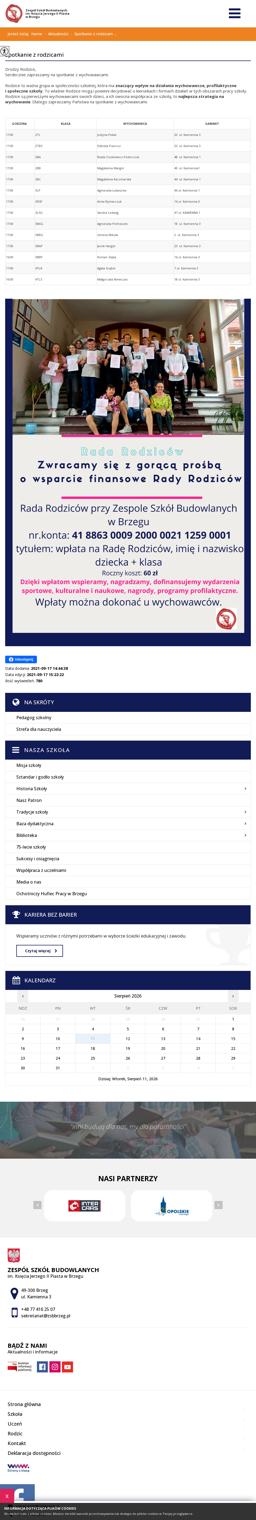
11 (93, 1038)
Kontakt (17, 1443)
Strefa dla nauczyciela (38, 729)
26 (128, 1058)
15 (233, 1038)
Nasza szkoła (47, 750)
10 (58, 1038)
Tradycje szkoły (32, 812)
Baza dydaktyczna (34, 824)
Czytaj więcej (41, 950)
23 (23, 1058)
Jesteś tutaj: (19, 34)
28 (198, 1058)
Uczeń (15, 1424)
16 (23, 1048)
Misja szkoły (28, 765)
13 (163, 1038)
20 (163, 1048)
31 (58, 1067)
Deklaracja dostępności (34, 1453)
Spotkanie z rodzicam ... (92, 34)
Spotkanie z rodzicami (34, 55)
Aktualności (55, 34)
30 (23, 1067)
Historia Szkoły (31, 789)
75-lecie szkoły (31, 847)
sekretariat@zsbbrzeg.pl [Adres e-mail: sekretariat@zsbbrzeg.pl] (45, 1316)
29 (233, 1058)
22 (233, 1048)
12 (128, 1038)
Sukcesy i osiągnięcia (37, 859)
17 (58, 1048)
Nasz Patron (29, 800)
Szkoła (15, 1414)
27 (163, 1058)
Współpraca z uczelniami (41, 870)
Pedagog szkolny (33, 718)
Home (36, 34)
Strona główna (24, 1404)
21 (198, 1048)
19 (128, 1048)
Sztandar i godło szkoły (40, 777)
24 (58, 1058)
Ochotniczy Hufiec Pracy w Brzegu (51, 894)
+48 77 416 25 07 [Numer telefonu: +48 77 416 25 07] (38, 1309)
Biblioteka (26, 835)
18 (93, 1048)
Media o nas (28, 882)
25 (93, 1058)
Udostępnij (21, 659)
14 (198, 1038)
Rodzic (15, 1433)
